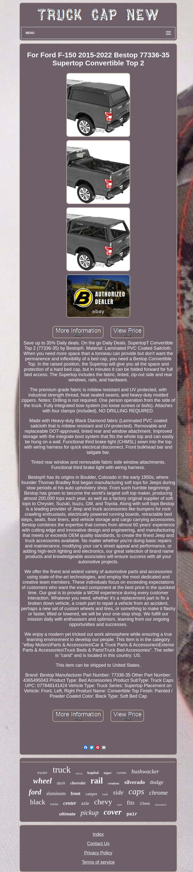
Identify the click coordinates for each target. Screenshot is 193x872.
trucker (42, 773)
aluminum (56, 793)
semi (119, 804)
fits (131, 802)
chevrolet (77, 783)
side (118, 792)
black (37, 802)
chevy (103, 802)
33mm (144, 803)
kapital (93, 773)
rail (96, 780)
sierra (79, 773)
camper (91, 794)
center (69, 803)
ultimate (67, 814)
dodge (156, 782)
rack (105, 794)
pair (132, 814)
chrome (158, 792)
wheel (42, 780)
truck (62, 770)
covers (121, 773)
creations (113, 783)
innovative (161, 804)
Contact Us (98, 843)
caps (136, 791)
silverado (134, 782)
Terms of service (98, 862)
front (75, 793)
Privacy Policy (98, 852)
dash (61, 783)
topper (108, 773)
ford (35, 792)
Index (98, 834)
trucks (54, 804)
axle (85, 803)
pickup (89, 812)
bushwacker (145, 771)
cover (112, 811)
